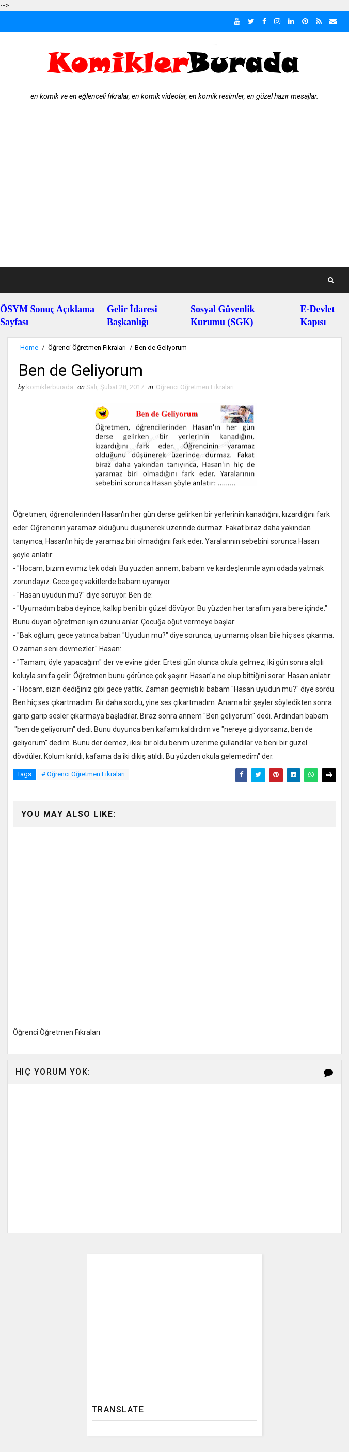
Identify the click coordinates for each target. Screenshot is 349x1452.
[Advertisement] (174, 189)
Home (29, 347)
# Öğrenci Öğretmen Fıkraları (83, 774)
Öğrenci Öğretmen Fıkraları (87, 347)
